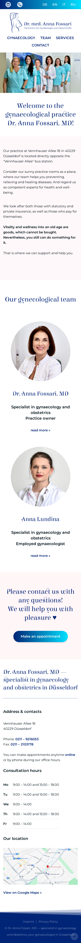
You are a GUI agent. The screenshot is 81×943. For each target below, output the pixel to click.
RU (73, 4)
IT (63, 4)
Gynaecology (21, 38)
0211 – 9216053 (27, 739)
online (70, 755)
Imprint (28, 921)
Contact (40, 45)
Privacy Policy (48, 921)
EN (54, 4)
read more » (40, 430)
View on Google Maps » (22, 892)
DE (45, 4)
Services (65, 38)
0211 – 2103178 (22, 744)
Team (45, 38)
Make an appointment (40, 636)
